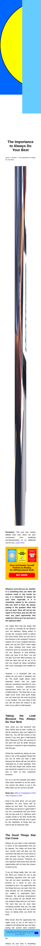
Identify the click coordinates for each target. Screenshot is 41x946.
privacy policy (18, 934)
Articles (14, 157)
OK (36, 932)
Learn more (20, 543)
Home (7, 157)
